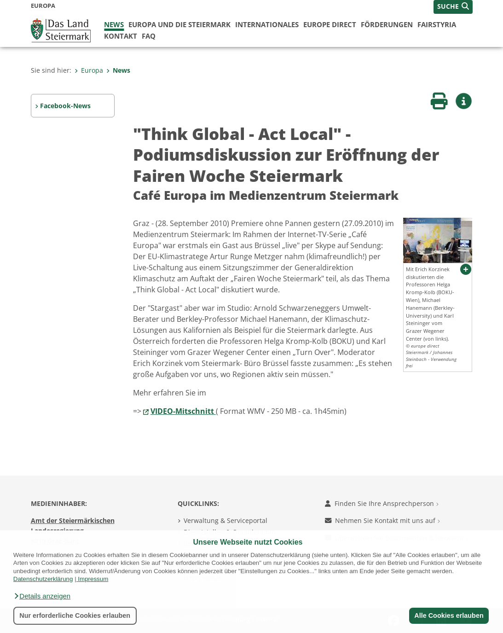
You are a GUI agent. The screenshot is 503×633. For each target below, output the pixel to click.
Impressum (93, 578)
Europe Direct (329, 24)
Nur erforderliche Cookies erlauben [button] (74, 615)
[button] (41, 596)
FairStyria (436, 24)
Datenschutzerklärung (43, 578)
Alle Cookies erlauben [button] (448, 615)
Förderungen (387, 24)
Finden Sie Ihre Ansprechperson (382, 503)
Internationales (267, 24)
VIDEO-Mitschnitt (183, 411)
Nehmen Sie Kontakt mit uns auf (382, 520)
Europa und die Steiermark (179, 24)
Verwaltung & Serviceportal (225, 520)
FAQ (149, 36)
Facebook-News (65, 105)
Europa (89, 70)
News (114, 24)
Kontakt (120, 36)
